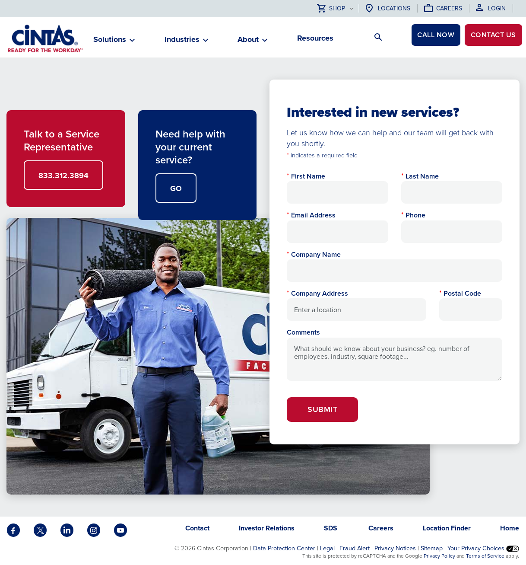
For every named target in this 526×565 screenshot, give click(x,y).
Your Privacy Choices (483, 548)
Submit (322, 409)
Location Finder (447, 528)
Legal (327, 548)
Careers (449, 8)
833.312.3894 (63, 175)
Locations (394, 8)
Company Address (319, 293)
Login (497, 8)
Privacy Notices (395, 548)
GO (176, 188)
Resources (315, 38)
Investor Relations (267, 528)
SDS (331, 528)
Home (509, 528)
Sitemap (432, 548)
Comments (303, 332)
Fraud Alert (354, 548)
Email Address (313, 215)
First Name (308, 176)
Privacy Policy (439, 556)
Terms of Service (485, 556)
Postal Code (462, 293)
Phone (415, 215)
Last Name (422, 176)
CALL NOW (422, 38)
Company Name (316, 254)
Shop (331, 9)
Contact (488, 38)
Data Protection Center (284, 548)
